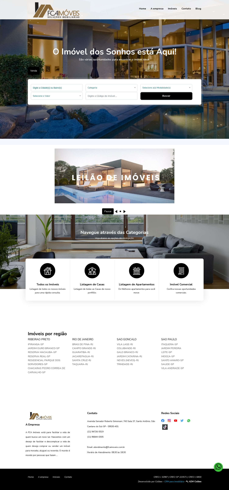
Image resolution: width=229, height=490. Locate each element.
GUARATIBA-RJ (81, 352)
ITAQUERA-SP (169, 344)
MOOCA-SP (168, 356)
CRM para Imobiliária (174, 481)
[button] (112, 88)
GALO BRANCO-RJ (127, 352)
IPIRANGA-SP (36, 344)
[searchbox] (57, 87)
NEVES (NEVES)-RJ (128, 360)
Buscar (166, 96)
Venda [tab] (33, 70)
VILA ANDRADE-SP (172, 368)
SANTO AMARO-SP (172, 360)
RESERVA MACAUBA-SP (42, 352)
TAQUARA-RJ (80, 364)
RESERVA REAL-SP (39, 356)
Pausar (108, 211)
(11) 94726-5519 (95, 431)
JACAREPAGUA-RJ (83, 356)
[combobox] (57, 87)
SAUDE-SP (167, 364)
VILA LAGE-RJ (125, 344)
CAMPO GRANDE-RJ (84, 348)
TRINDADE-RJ (125, 364)
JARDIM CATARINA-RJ (129, 356)
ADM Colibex (193, 481)
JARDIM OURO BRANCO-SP (44, 348)
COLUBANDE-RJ (126, 348)
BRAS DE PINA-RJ (82, 344)
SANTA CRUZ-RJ (81, 360)
